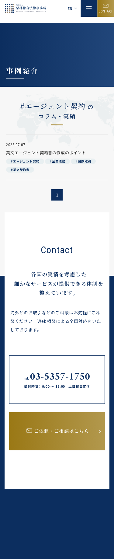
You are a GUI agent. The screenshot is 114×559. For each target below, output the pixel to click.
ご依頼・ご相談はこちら (61, 431)
